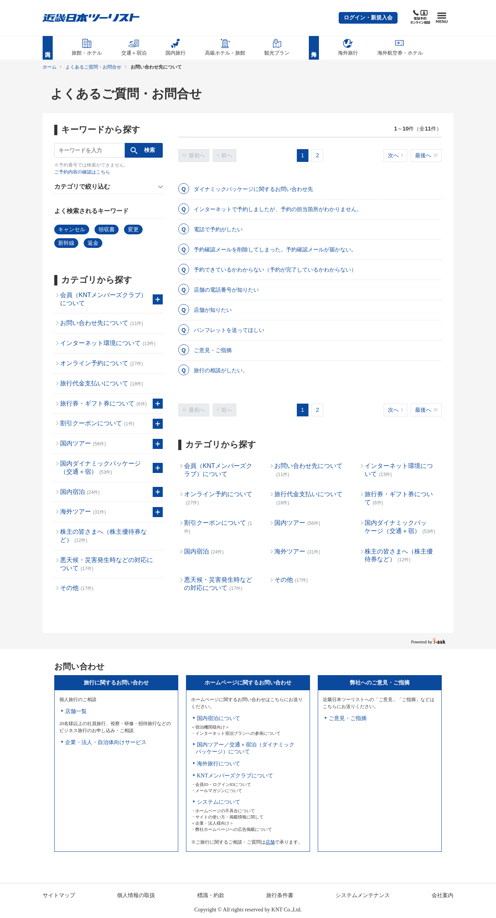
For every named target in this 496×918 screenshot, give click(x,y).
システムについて (218, 802)
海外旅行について (218, 764)
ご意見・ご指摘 (348, 718)
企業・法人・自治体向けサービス (105, 742)
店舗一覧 (76, 711)
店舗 (270, 842)
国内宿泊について (218, 718)
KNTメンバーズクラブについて (235, 776)
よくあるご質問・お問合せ (93, 67)
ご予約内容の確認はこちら (82, 172)
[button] (368, 18)
